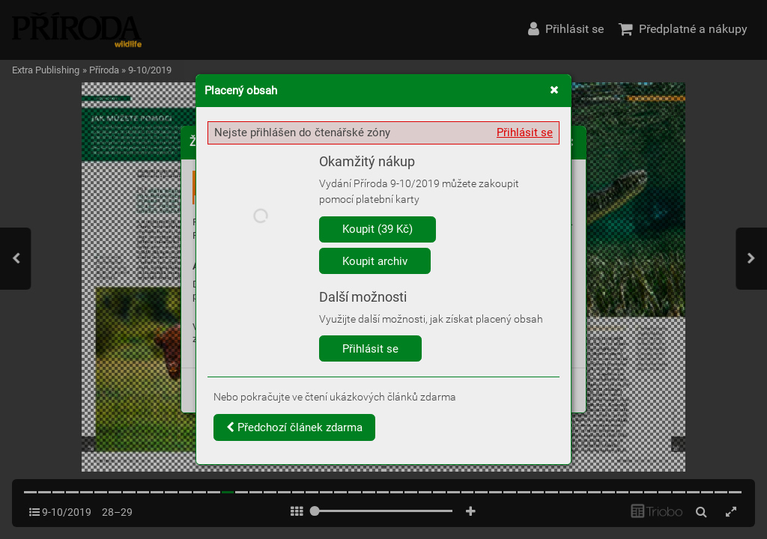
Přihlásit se (525, 132)
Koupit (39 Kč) (377, 229)
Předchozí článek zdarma (294, 427)
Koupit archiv (374, 261)
